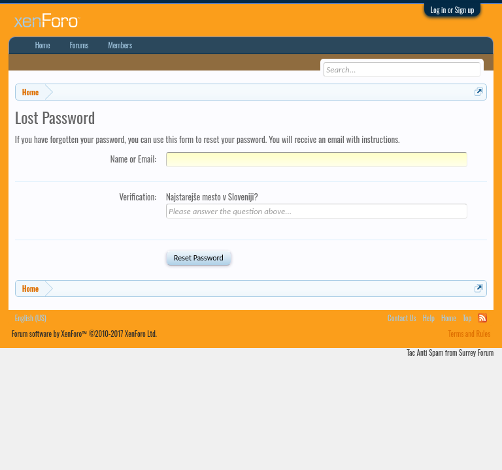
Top (467, 318)
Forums (79, 45)
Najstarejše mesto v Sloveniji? (212, 196)
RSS (482, 317)
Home (42, 45)
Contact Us (402, 318)
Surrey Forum (476, 352)
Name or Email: (133, 158)
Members (120, 45)
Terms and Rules (469, 333)
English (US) (30, 318)
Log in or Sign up (453, 10)
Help (429, 318)
